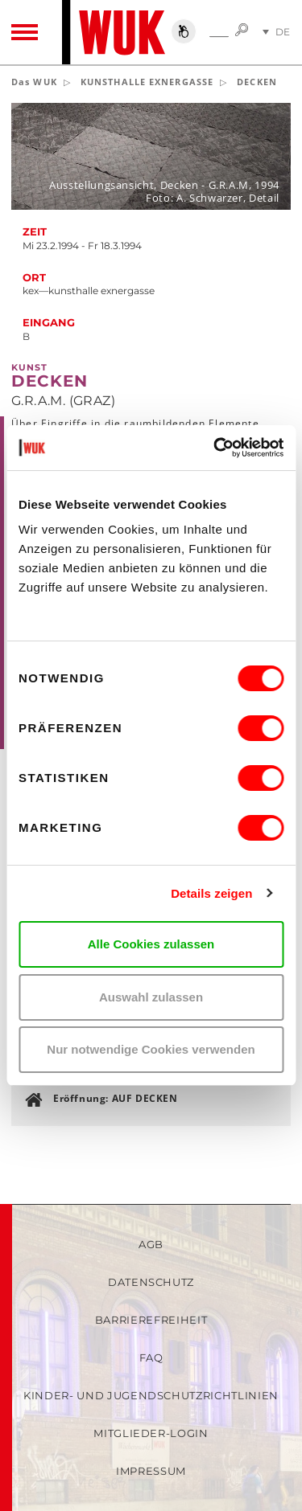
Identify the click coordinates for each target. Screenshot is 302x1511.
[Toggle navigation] (24, 32)
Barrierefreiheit (151, 1319)
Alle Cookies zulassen (151, 944)
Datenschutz (151, 1282)
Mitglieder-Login (150, 1433)
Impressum (151, 1470)
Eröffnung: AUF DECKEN (115, 1098)
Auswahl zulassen (151, 997)
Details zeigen (211, 893)
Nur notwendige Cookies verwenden (150, 1049)
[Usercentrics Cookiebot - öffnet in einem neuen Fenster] (215, 447)
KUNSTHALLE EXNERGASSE (147, 82)
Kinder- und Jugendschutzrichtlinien (151, 1395)
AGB (151, 1244)
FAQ (151, 1357)
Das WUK (34, 82)
